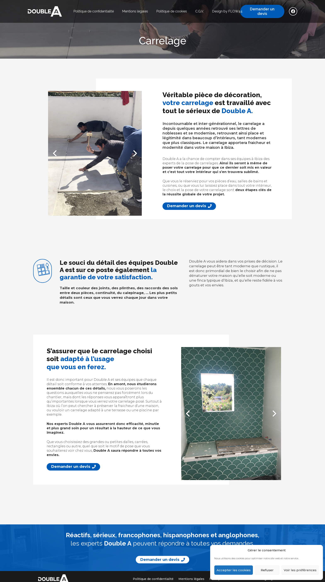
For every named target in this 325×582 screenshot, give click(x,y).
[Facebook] (293, 11)
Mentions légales (191, 579)
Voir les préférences (300, 570)
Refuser (267, 570)
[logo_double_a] (45, 11)
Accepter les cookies (234, 570)
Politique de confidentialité (153, 579)
